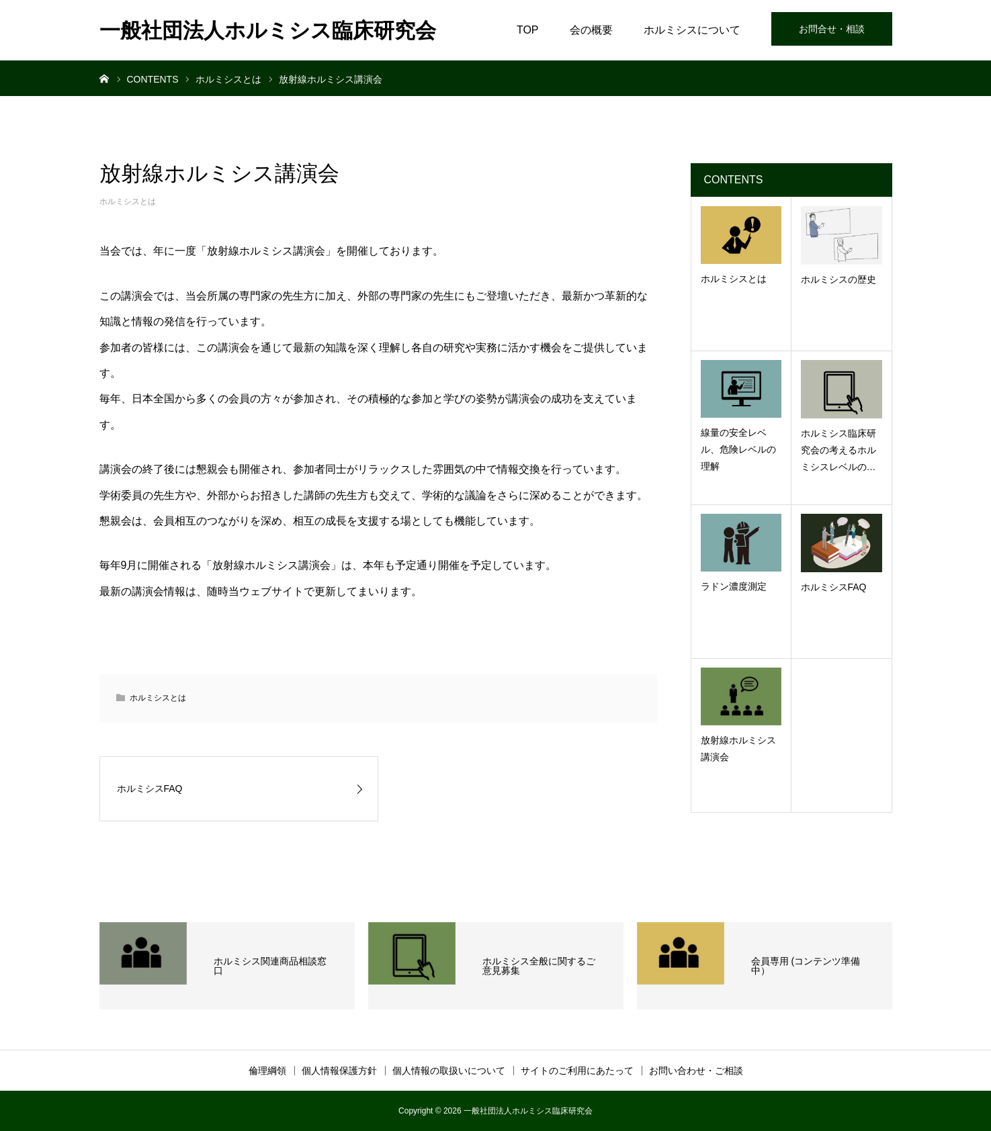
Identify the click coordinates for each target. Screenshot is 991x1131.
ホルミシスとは (127, 201)
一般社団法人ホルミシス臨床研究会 (267, 30)
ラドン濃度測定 (734, 586)
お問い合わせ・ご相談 (696, 1070)
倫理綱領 (267, 1070)
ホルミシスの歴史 (838, 279)
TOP (528, 30)
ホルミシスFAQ (834, 587)
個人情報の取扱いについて (448, 1070)
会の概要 (591, 30)
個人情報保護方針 (339, 1070)
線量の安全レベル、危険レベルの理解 (738, 449)
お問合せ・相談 (832, 29)
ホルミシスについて (692, 30)
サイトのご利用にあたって (577, 1070)
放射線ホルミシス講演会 (738, 748)
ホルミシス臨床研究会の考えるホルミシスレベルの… (838, 450)
